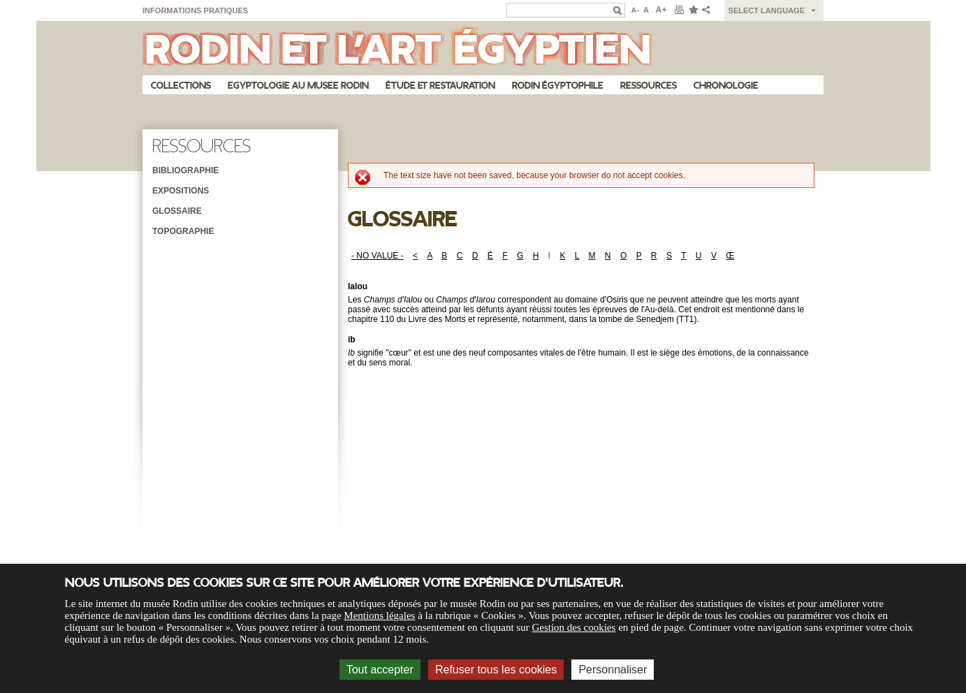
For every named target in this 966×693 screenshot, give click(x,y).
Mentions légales (379, 615)
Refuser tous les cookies (496, 670)
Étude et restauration (440, 85)
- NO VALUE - (377, 256)
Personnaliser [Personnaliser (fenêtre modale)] (612, 670)
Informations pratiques (195, 10)
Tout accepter (380, 670)
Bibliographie (185, 170)
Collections (181, 85)
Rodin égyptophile (557, 85)
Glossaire (177, 211)
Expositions (180, 191)
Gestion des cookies (573, 627)
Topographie (183, 231)
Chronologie (726, 85)
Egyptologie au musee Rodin (298, 85)
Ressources (648, 85)
